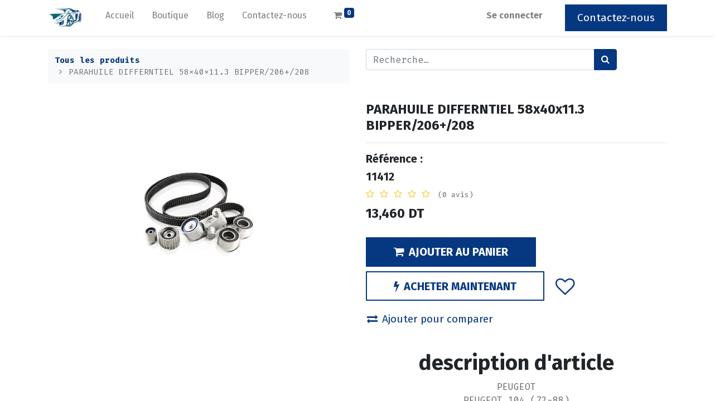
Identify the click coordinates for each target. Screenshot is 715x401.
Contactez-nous (616, 17)
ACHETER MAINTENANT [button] (455, 286)
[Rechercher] (605, 59)
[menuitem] (119, 18)
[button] (565, 286)
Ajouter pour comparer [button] (430, 318)
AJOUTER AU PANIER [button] (451, 251)
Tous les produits (97, 60)
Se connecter (514, 15)
